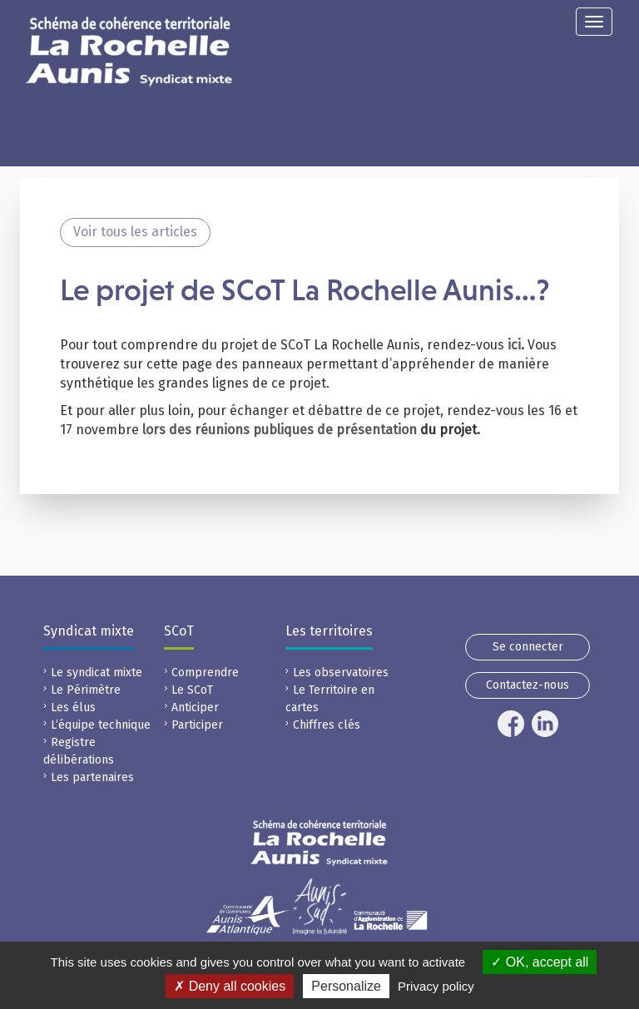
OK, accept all (539, 962)
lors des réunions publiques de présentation (279, 430)
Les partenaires (92, 777)
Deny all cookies (229, 986)
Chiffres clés (326, 725)
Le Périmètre (86, 690)
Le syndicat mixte (96, 672)
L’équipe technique (101, 725)
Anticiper (195, 707)
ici (514, 345)
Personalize (346, 986)
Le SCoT (192, 690)
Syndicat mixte (88, 631)
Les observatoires (341, 672)
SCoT (179, 631)
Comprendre (205, 672)
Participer (197, 725)
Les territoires (329, 631)
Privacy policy (436, 986)
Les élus (73, 707)
